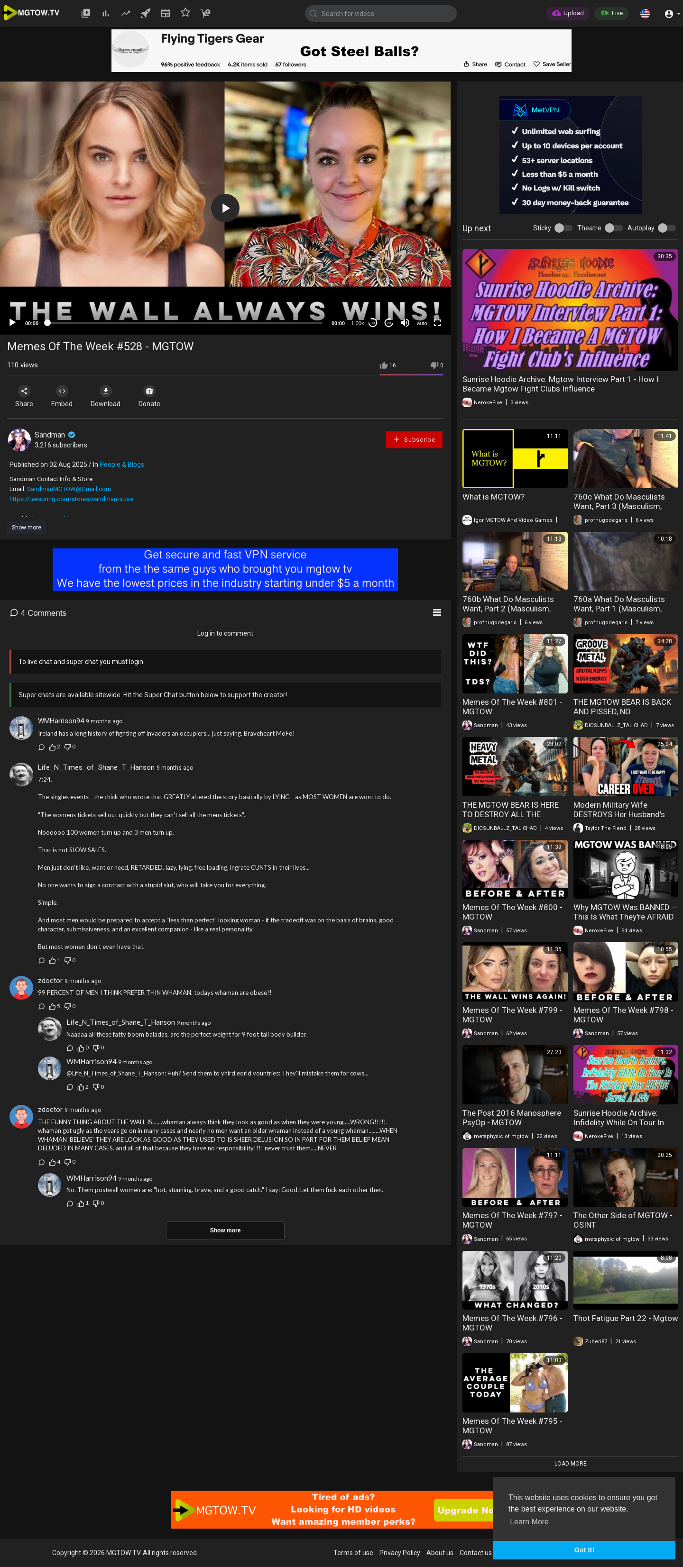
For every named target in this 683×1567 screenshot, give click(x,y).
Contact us (476, 1553)
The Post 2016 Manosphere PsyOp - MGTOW (511, 1117)
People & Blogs (122, 464)
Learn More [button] (529, 1522)
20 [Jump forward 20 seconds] (389, 323)
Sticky (542, 228)
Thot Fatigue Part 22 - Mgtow (625, 1318)
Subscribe (414, 439)
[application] (225, 208)
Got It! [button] (584, 1550)
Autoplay (641, 228)
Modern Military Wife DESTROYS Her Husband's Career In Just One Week (619, 814)
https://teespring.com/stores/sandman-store (71, 498)
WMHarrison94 (61, 721)
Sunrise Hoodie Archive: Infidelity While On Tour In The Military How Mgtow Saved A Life (618, 1127)
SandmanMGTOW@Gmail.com (69, 488)
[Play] (12, 323)
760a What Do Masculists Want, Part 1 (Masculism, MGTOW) (619, 608)
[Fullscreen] (437, 323)
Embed (63, 396)
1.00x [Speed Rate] (357, 323)
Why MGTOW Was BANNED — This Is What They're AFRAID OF (625, 916)
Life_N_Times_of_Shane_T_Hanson (96, 767)
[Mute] (405, 323)
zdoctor (50, 980)
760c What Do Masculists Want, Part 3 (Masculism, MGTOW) (619, 506)
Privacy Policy (399, 1553)
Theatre (589, 228)
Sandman (56, 434)
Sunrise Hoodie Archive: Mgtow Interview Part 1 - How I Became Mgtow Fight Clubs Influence (560, 383)
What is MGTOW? (493, 496)
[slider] (185, 323)
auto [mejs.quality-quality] (422, 323)
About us (439, 1553)
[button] (645, 13)
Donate (151, 396)
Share (25, 396)
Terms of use (353, 1553)
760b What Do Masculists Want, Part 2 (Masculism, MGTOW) (508, 608)
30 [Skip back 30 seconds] (373, 323)
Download (107, 396)
